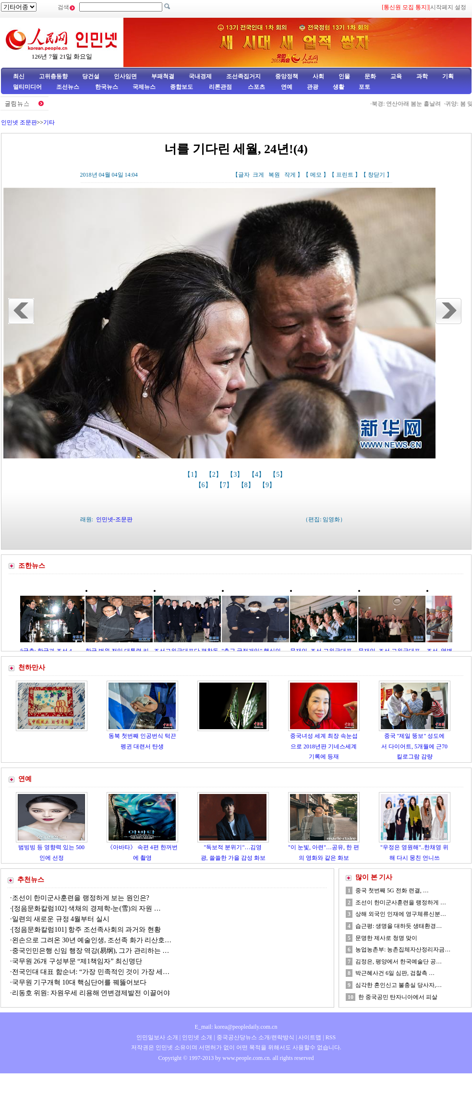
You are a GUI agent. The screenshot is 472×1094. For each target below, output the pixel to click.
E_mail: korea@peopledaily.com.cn (236, 1026)
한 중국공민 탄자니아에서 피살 (397, 997)
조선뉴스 (68, 87)
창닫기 (376, 174)
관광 (312, 87)
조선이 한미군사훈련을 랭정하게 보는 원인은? (80, 898)
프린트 (344, 174)
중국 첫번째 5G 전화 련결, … (392, 890)
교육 (396, 76)
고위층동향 (53, 76)
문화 (370, 76)
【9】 (268, 485)
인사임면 (125, 76)
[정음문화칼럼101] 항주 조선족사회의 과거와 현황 (86, 929)
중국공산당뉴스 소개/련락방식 (255, 1037)
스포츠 (255, 87)
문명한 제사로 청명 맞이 (386, 938)
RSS (331, 1037)
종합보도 (181, 87)
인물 (344, 76)
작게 (290, 174)
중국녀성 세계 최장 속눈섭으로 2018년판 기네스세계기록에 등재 (324, 746)
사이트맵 (309, 1037)
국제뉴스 (144, 87)
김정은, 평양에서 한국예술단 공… (398, 961)
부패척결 (162, 76)
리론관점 (220, 87)
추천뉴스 (30, 879)
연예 (285, 87)
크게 (258, 174)
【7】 (225, 485)
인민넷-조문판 (114, 519)
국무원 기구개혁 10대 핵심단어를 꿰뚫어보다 (79, 982)
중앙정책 (286, 76)
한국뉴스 (106, 87)
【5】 (278, 474)
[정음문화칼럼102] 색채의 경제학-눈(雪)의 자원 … (86, 908)
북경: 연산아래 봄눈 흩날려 (409, 103)
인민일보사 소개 (157, 1037)
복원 (274, 174)
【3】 (236, 474)
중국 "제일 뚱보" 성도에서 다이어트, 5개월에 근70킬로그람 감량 (414, 746)
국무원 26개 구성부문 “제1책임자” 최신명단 (77, 961)
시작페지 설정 (448, 7)
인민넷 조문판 (19, 122)
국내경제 (200, 76)
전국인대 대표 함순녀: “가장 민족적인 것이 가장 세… (91, 971)
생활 (338, 87)
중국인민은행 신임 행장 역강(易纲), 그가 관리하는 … (90, 950)
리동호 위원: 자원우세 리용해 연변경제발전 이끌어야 (91, 993)
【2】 (215, 474)
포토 (364, 87)
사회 (318, 76)
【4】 (257, 474)
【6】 (204, 485)
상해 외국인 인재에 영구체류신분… (400, 914)
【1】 (193, 474)
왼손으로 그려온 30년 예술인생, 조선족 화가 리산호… (92, 940)
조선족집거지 (243, 76)
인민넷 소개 (196, 1037)
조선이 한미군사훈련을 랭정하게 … (400, 902)
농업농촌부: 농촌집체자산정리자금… (402, 949)
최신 (18, 76)
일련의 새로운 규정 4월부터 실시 (60, 919)
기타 (49, 122)
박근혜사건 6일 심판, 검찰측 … (395, 973)
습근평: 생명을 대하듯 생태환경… (398, 926)
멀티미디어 (27, 87)
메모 (316, 174)
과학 (422, 76)
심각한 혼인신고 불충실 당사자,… (398, 985)
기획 (448, 76)
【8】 (247, 485)
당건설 (90, 76)
